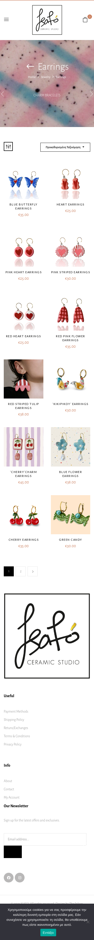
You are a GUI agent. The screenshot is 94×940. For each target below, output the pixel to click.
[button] (85, 20)
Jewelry (45, 77)
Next (33, 571)
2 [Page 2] (21, 571)
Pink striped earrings (70, 272)
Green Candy (70, 539)
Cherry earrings (24, 539)
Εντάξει (48, 933)
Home (32, 77)
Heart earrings (70, 204)
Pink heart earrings (24, 272)
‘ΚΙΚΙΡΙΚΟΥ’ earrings (70, 403)
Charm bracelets (47, 95)
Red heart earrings (23, 336)
